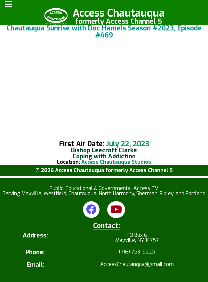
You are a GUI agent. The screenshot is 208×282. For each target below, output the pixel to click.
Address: (35, 236)
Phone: (35, 252)
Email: (35, 265)
